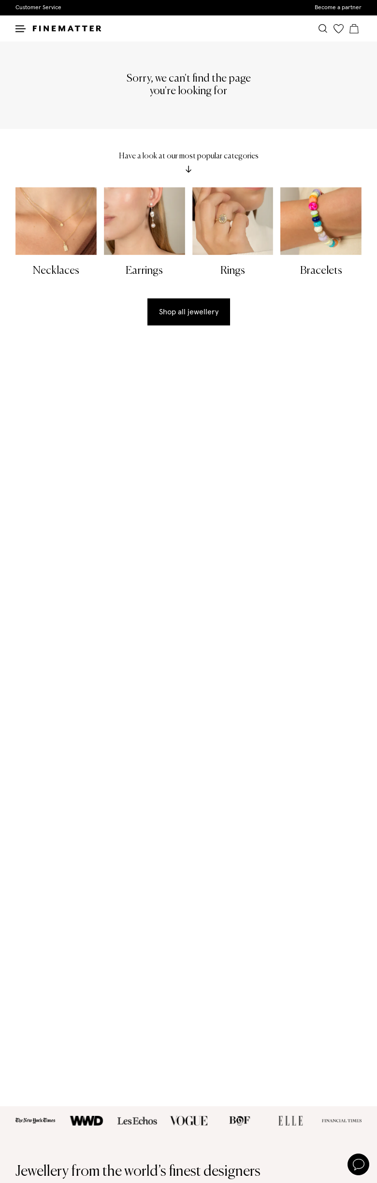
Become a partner (338, 8)
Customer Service (38, 8)
